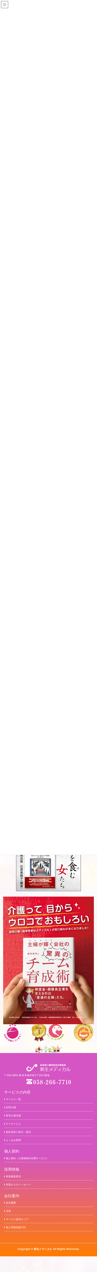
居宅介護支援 (15, 1118)
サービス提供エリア (20, 1233)
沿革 (8, 1223)
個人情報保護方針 (18, 1242)
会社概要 (11, 1214)
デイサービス (15, 1127)
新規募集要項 (15, 1185)
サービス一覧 (15, 1099)
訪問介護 (11, 1108)
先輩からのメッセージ (22, 1194)
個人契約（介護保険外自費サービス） (33, 1166)
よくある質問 (15, 1146)
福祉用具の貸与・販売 (22, 1137)
